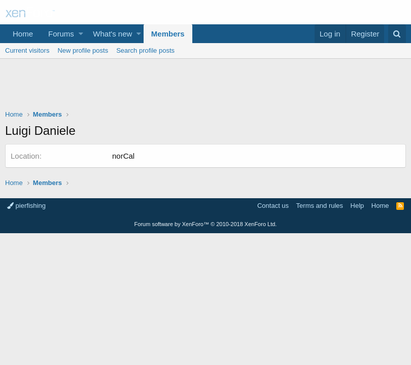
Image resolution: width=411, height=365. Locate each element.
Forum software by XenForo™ (205, 224)
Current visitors (27, 50)
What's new (112, 33)
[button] (81, 33)
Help (357, 205)
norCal (123, 156)
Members (168, 33)
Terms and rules (319, 205)
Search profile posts (145, 50)
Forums (61, 33)
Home (23, 33)
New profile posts (82, 50)
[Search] (397, 33)
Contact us (273, 205)
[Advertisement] (205, 87)
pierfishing (26, 205)
